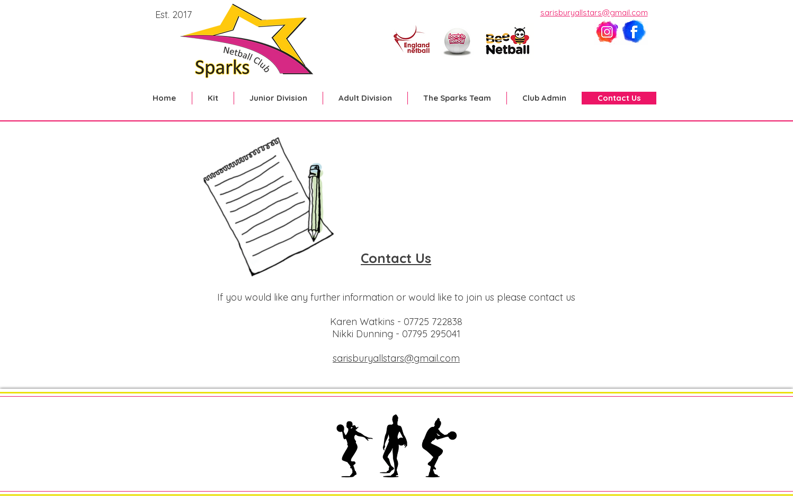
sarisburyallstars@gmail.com (594, 12)
